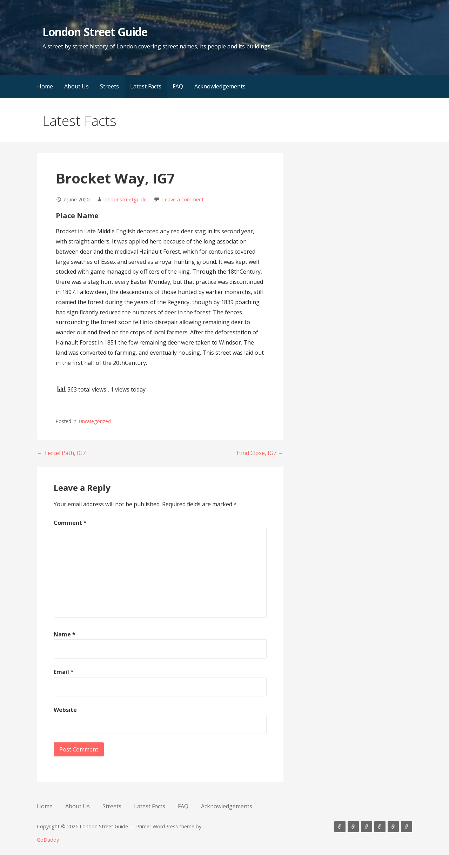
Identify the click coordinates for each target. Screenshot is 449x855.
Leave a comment (183, 199)
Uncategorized (95, 421)
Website (65, 710)
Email (64, 672)
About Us (76, 86)
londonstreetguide (125, 199)
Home (45, 86)
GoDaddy (48, 839)
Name (64, 634)
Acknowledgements (220, 86)
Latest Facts (145, 86)
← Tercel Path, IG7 (61, 453)
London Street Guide (94, 31)
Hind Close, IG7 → (260, 453)
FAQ (178, 86)
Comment (70, 523)
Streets (109, 86)
